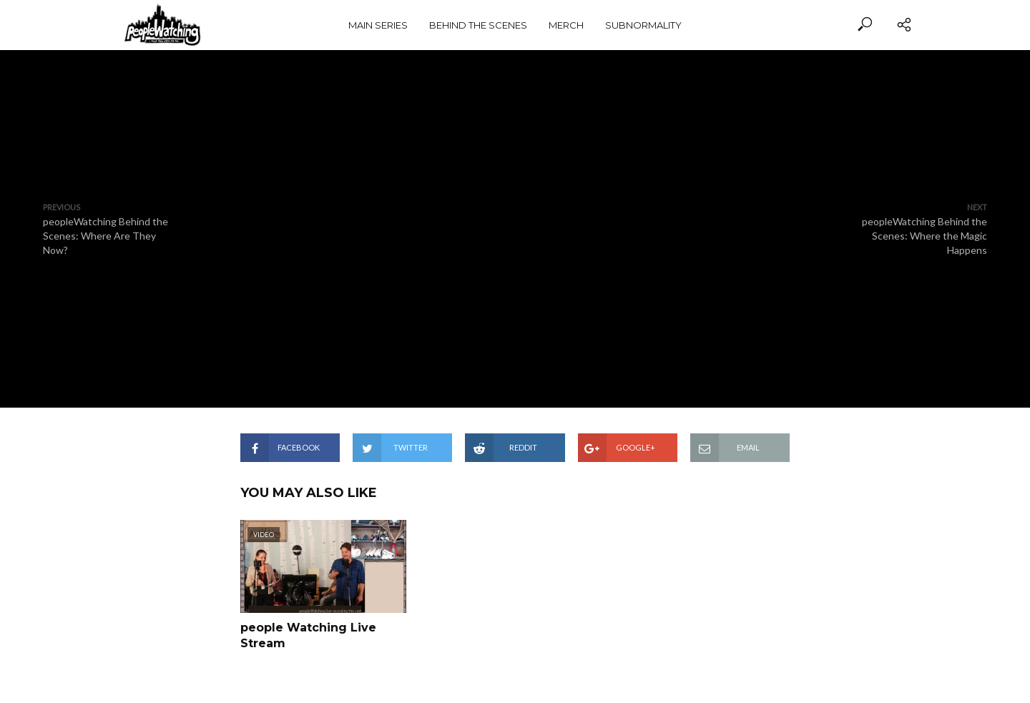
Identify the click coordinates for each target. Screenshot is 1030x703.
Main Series (378, 25)
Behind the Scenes (478, 25)
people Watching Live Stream (308, 635)
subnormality (643, 25)
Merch (566, 25)
